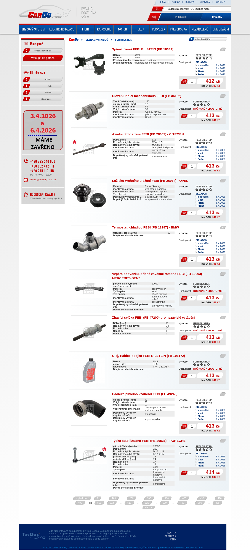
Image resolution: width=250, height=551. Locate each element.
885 (217, 502)
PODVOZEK (158, 29)
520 (147, 502)
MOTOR (122, 29)
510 (129, 502)
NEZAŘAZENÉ (200, 29)
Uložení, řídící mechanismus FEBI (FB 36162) (146, 96)
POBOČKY (176, 2)
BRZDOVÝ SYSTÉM (33, 29)
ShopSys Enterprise (145, 547)
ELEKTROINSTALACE (61, 29)
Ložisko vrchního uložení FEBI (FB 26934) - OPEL (150, 180)
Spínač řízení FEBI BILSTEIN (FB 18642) (142, 49)
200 (131, 498)
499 (80, 502)
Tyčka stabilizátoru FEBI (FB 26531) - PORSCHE (149, 440)
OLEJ (141, 29)
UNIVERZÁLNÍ (221, 29)
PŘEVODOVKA (178, 29)
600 (165, 502)
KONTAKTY (220, 2)
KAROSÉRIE (104, 29)
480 (184, 498)
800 (200, 502)
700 (182, 502)
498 (219, 498)
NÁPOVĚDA (205, 2)
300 (149, 498)
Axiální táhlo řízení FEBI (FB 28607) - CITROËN (148, 134)
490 (202, 498)
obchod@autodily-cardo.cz (43, 179)
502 (112, 502)
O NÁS (163, 2)
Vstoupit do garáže (42, 57)
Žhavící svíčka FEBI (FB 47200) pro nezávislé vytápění (153, 317)
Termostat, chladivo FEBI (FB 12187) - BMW (145, 227)
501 (99, 502)
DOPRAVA (190, 2)
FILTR (85, 29)
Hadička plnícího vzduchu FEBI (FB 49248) (145, 394)
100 (114, 498)
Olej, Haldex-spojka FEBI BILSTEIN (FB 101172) (148, 356)
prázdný (217, 16)
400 (167, 498)
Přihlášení (180, 16)
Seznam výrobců (97, 39)
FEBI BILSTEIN (204, 55)
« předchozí (82, 498)
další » (148, 507)
